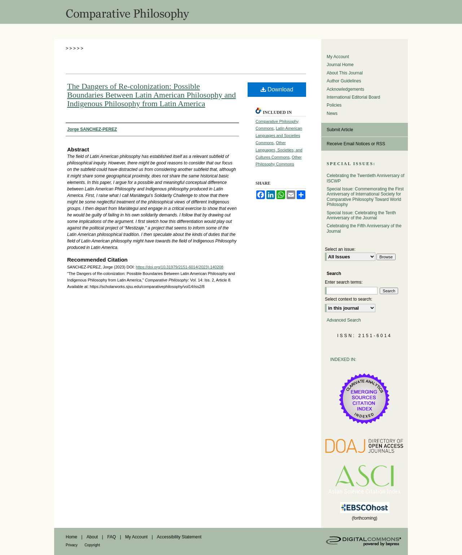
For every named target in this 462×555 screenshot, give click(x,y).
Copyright (92, 545)
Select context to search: (348, 299)
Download (277, 89)
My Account (338, 56)
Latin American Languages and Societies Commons (279, 135)
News (332, 113)
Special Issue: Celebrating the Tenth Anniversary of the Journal (361, 215)
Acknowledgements (345, 89)
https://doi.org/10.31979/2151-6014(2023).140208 (179, 267)
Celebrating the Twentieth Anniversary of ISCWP (365, 178)
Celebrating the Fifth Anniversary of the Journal (364, 228)
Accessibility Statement (179, 536)
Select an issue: (340, 249)
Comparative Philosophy (231, 12)
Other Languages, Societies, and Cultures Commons (279, 150)
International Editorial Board (353, 97)
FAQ (111, 536)
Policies (334, 105)
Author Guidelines (344, 80)
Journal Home (340, 64)
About (92, 536)
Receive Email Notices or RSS (356, 143)
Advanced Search (344, 320)
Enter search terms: (344, 282)
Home (71, 536)
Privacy (72, 545)
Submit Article (340, 129)
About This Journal (345, 73)
